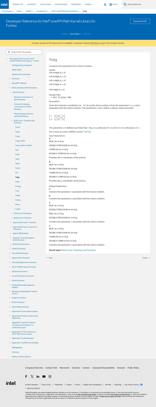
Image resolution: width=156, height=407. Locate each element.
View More (76, 34)
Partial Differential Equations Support (23, 286)
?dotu (17, 163)
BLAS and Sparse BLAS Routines (24, 88)
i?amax (18, 200)
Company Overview (34, 368)
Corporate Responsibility (103, 368)
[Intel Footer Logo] (11, 383)
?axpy (17, 132)
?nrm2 (17, 168)
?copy (17, 136)
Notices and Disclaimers (21, 356)
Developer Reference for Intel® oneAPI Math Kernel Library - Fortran (24, 60)
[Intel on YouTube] (44, 377)
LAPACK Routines (19, 249)
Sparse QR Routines (21, 233)
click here (94, 43)
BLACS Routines (18, 302)
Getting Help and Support (22, 65)
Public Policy (133, 368)
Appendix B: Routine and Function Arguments (25, 317)
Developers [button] (61, 4)
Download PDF (140, 21)
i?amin (17, 204)
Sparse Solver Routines (21, 258)
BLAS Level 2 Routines (23, 213)
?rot (16, 172)
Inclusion (121, 368)
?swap (17, 195)
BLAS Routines (18, 92)
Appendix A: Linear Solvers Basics (25, 311)
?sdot (17, 154)
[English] (113, 4)
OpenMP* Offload (19, 83)
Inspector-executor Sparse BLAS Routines (23, 239)
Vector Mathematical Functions (24, 267)
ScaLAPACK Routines (20, 253)
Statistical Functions (20, 271)
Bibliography (17, 347)
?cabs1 (18, 209)
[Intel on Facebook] (26, 377)
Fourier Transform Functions (23, 276)
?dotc (17, 159)
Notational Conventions (21, 74)
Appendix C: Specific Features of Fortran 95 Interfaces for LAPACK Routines (23, 325)
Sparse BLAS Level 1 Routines (24, 222)
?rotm (17, 182)
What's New (16, 70)
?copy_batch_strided (23, 145)
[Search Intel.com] (141, 4)
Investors (76, 368)
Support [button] (31, 4)
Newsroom (64, 368)
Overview (15, 79)
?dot (17, 150)
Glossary (15, 352)
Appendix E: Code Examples (23, 338)
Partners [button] (76, 4)
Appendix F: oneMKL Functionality (25, 343)
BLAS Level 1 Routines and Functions (24, 122)
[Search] (125, 4)
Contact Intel (51, 368)
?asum (17, 127)
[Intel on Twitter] (32, 377)
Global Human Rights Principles (110, 396)
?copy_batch (20, 141)
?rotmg (18, 186)
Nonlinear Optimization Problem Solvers (24, 292)
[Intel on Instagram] (50, 377)
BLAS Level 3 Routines (23, 218)
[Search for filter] (24, 52)
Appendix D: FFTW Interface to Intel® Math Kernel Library (24, 333)
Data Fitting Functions (20, 307)
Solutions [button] (45, 4)
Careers (86, 368)
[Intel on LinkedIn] (38, 377)
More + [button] (88, 4)
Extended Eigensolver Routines (24, 262)
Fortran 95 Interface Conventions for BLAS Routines (22, 106)
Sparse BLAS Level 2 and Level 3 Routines (25, 228)
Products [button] (18, 4)
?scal (17, 191)
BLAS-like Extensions (21, 244)
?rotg (17, 177)
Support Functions (19, 298)
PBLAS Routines (18, 281)
